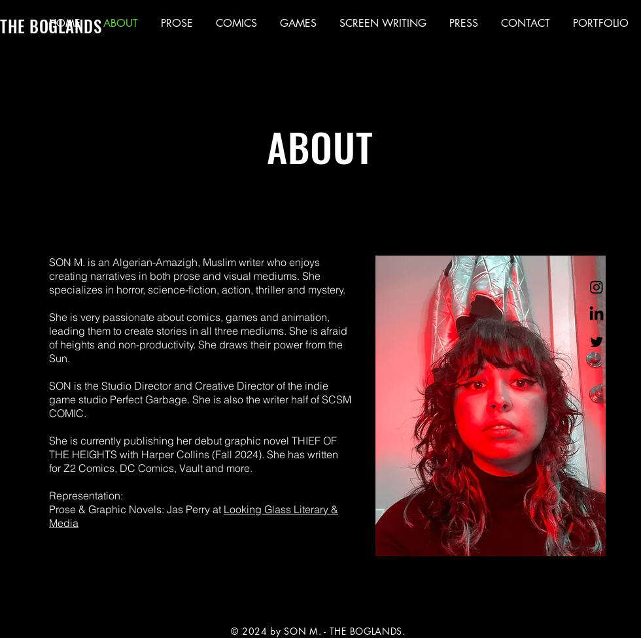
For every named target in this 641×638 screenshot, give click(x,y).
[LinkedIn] (596, 314)
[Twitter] (596, 341)
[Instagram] (596, 286)
